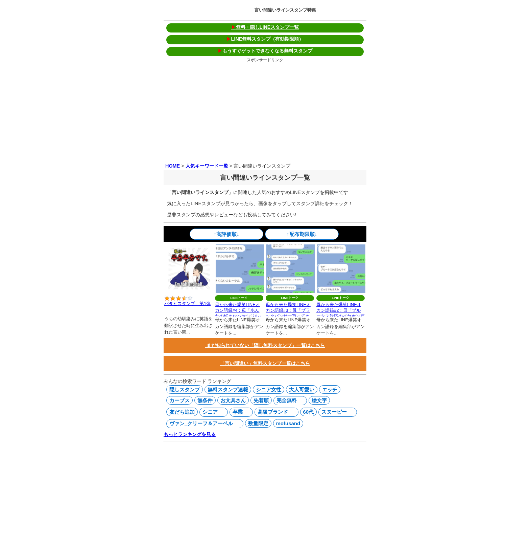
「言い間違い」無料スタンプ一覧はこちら (265, 363)
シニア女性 (268, 389)
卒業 (240, 412)
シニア (212, 412)
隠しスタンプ (184, 389)
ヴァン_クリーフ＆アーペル (203, 423)
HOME (172, 166)
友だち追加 (182, 412)
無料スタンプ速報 (228, 389)
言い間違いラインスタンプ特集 (285, 10)
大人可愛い (301, 389)
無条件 (205, 400)
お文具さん (233, 400)
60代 (308, 412)
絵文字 (319, 400)
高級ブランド (275, 412)
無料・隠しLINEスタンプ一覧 (265, 27)
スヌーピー (336, 412)
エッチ (329, 389)
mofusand (288, 423)
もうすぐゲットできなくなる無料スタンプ (265, 50)
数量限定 (258, 423)
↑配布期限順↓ (302, 234)
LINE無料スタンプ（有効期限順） (265, 39)
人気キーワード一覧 (207, 166)
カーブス (179, 400)
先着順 (261, 400)
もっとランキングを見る (190, 434)
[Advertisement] (265, 111)
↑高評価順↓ (226, 234)
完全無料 (288, 400)
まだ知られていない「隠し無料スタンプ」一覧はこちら (265, 345)
